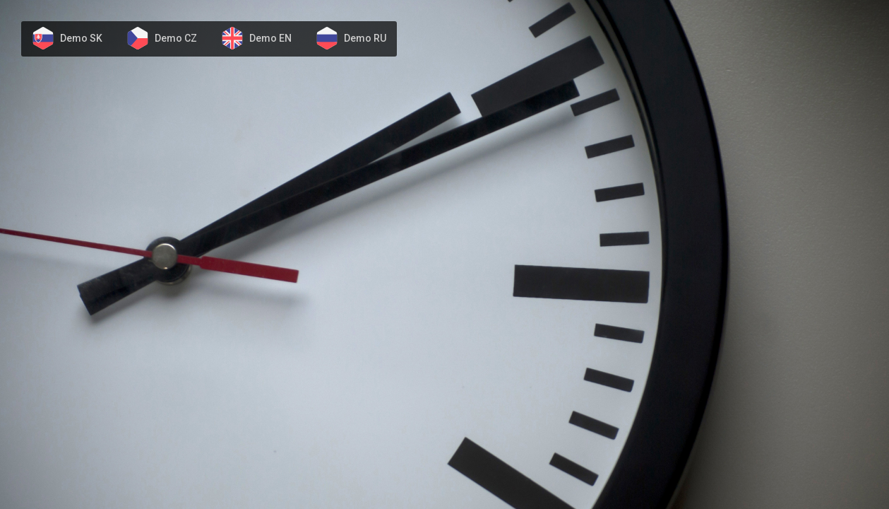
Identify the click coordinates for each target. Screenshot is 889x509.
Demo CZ (176, 38)
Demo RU (365, 38)
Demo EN (270, 38)
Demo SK (81, 38)
